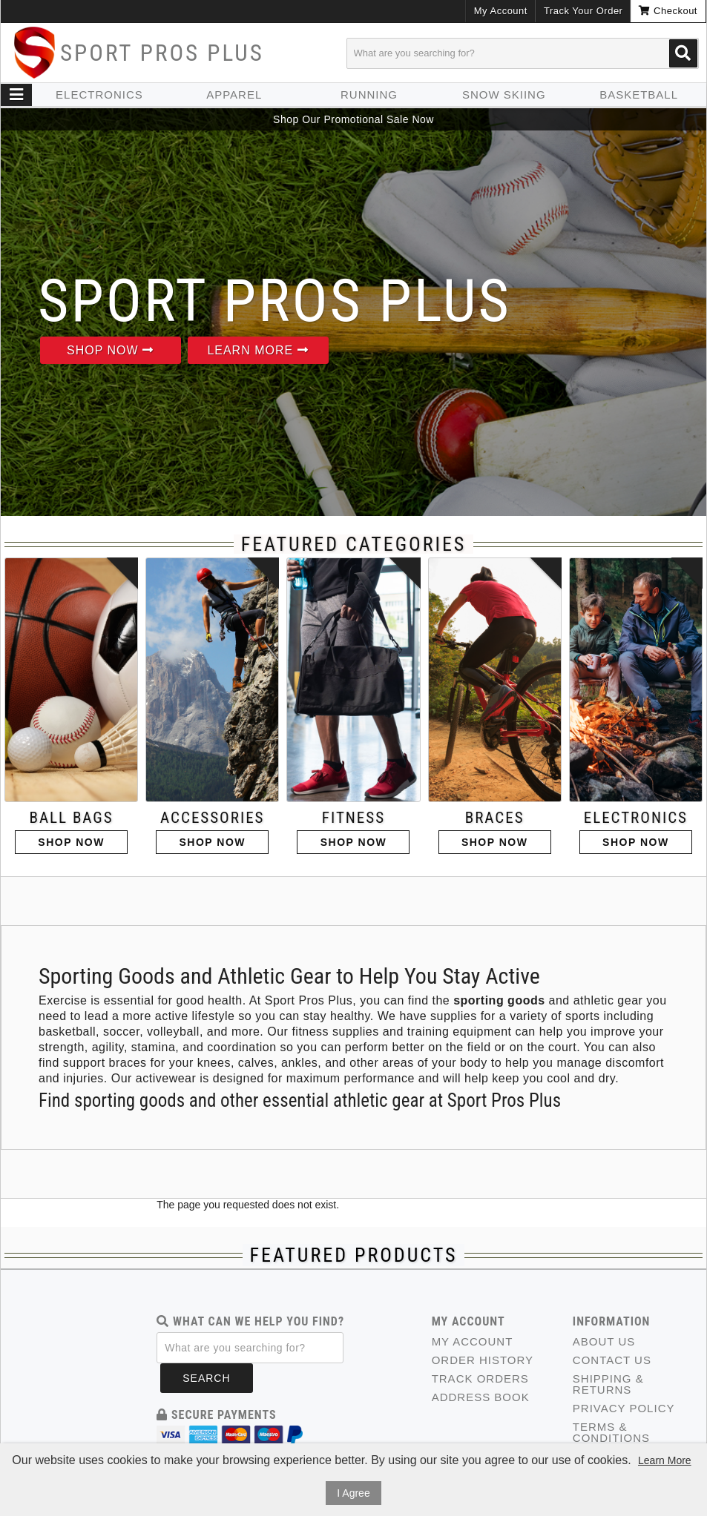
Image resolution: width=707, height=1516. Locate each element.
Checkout (668, 10)
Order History (482, 1360)
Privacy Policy (624, 1408)
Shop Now (110, 350)
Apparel (234, 94)
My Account (500, 10)
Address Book (481, 1397)
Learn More (257, 350)
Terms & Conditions (611, 1432)
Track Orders (480, 1378)
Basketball (638, 94)
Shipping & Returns (608, 1384)
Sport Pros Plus (162, 53)
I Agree (353, 1493)
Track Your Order (583, 10)
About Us (604, 1341)
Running (369, 94)
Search (206, 1378)
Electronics (99, 94)
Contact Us (612, 1360)
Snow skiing (504, 94)
